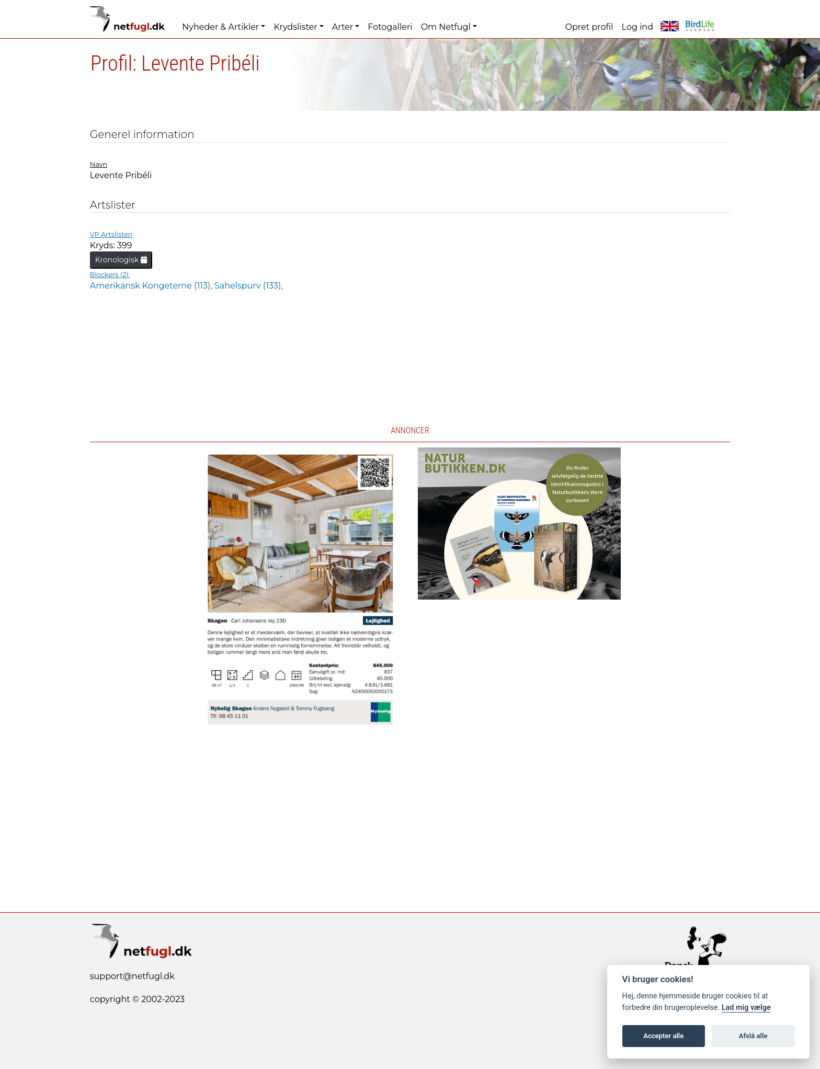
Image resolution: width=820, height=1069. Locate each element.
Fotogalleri (390, 27)
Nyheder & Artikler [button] (220, 27)
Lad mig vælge (746, 1007)
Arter (342, 27)
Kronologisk (121, 260)
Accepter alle (663, 1036)
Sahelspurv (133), (248, 286)
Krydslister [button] (295, 27)
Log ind (637, 27)
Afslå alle (753, 1036)
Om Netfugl (446, 27)
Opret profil (589, 27)
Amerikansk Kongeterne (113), (152, 286)
